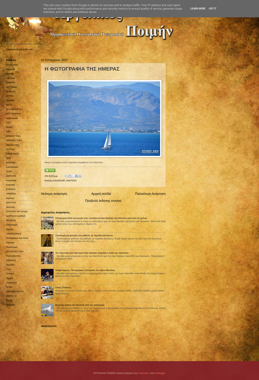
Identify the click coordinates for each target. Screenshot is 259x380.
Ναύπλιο (10, 207)
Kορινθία (10, 304)
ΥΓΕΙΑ (9, 287)
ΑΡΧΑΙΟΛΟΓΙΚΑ (14, 109)
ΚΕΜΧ (9, 171)
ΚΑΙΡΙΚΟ (10, 162)
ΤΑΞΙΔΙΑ (10, 264)
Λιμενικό (10, 198)
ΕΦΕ (8, 131)
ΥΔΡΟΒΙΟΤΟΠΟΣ (15, 291)
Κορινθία (10, 184)
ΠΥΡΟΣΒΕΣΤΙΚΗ (14, 251)
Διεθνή (9, 127)
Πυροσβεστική (13, 256)
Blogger (161, 373)
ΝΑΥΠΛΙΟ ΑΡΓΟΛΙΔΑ (17, 211)
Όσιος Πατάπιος (63, 287)
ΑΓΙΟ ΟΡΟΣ (12, 65)
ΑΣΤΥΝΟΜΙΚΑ (13, 113)
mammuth (143, 373)
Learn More (197, 8)
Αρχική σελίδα (101, 194)
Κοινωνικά (11, 180)
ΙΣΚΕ (8, 158)
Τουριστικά (11, 282)
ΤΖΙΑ (8, 269)
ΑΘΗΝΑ (10, 74)
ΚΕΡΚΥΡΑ (11, 176)
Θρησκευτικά (12, 145)
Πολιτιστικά (11, 247)
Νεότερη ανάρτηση (54, 194)
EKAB (9, 300)
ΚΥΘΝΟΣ (11, 189)
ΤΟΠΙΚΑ (10, 273)
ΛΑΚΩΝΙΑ (11, 193)
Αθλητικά (10, 78)
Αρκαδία (10, 100)
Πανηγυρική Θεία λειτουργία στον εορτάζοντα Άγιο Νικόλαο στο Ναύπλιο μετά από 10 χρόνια (101, 218)
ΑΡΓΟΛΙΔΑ (11, 87)
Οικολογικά (11, 224)
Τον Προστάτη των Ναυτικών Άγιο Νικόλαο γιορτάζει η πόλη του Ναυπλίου (92, 253)
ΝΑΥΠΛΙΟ (71, 180)
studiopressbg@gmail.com (19, 49)
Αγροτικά (10, 69)
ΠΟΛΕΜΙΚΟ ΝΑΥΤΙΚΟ (17, 238)
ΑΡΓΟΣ (9, 96)
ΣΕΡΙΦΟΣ (11, 260)
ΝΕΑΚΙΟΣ (11, 220)
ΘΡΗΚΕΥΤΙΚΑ (13, 136)
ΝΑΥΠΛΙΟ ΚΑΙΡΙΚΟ (16, 216)
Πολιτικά (10, 242)
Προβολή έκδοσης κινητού (103, 200)
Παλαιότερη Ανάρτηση (150, 194)
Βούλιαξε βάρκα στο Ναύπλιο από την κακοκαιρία (79, 305)
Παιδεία (10, 229)
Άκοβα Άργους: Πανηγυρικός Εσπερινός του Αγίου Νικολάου (85, 270)
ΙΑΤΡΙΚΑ (10, 149)
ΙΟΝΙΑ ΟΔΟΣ (12, 153)
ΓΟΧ (8, 122)
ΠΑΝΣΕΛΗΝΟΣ (14, 233)
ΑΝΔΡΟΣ (10, 82)
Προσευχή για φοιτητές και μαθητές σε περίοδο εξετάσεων (84, 235)
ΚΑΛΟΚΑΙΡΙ (59, 180)
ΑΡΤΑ (9, 105)
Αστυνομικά (12, 118)
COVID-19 (11, 296)
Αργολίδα (10, 91)
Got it (212, 8)
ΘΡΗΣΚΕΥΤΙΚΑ (14, 140)
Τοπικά (9, 278)
